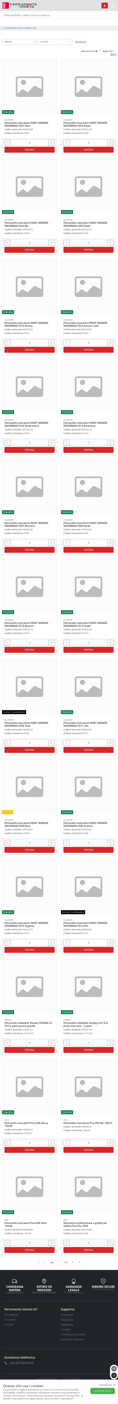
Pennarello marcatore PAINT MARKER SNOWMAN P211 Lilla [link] (85, 724)
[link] (20, 5)
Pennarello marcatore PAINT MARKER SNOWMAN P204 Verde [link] (85, 524)
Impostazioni (107, 1384)
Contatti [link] (9, 1324)
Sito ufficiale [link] (11, 1314)
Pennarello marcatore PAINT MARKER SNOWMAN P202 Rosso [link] (85, 124)
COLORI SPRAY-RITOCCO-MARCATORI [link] (19, 28)
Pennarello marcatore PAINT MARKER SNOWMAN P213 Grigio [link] (85, 624)
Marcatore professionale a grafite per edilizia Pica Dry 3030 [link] (85, 1224)
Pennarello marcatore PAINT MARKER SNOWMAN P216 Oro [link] (85, 924)
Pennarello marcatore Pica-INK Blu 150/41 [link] (87, 1123)
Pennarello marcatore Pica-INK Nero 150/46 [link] (25, 1224)
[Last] (79, 1262)
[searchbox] (35, 45)
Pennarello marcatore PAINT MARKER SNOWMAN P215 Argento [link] (26, 924)
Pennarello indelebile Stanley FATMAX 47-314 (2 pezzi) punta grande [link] (28, 1024)
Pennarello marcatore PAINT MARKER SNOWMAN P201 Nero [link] (26, 124)
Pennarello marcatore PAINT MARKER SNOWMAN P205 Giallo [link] (85, 224)
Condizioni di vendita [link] (73, 1334)
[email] (114, 1368)
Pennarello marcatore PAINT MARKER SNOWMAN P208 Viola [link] (26, 724)
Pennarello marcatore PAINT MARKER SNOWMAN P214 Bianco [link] (26, 324)
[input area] (59, 15)
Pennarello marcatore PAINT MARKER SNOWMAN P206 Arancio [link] (85, 824)
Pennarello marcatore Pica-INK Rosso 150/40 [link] (26, 1124)
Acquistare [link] (67, 1314)
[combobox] (20, 42)
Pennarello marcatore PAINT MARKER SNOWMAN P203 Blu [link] (26, 224)
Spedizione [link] (67, 1324)
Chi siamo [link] (10, 1319)
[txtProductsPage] (59, 1262)
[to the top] (114, 1375)
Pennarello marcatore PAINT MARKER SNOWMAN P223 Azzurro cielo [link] (85, 324)
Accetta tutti (102, 1391)
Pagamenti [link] (67, 1319)
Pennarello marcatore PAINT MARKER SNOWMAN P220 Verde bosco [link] (26, 424)
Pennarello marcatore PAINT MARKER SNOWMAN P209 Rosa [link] (26, 824)
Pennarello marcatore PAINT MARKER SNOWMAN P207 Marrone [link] (26, 524)
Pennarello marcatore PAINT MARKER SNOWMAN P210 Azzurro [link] (26, 624)
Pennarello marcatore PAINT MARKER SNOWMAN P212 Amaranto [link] (85, 424)
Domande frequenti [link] (72, 1339)
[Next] (72, 1262)
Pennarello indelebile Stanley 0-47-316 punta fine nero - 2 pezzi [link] (85, 1024)
